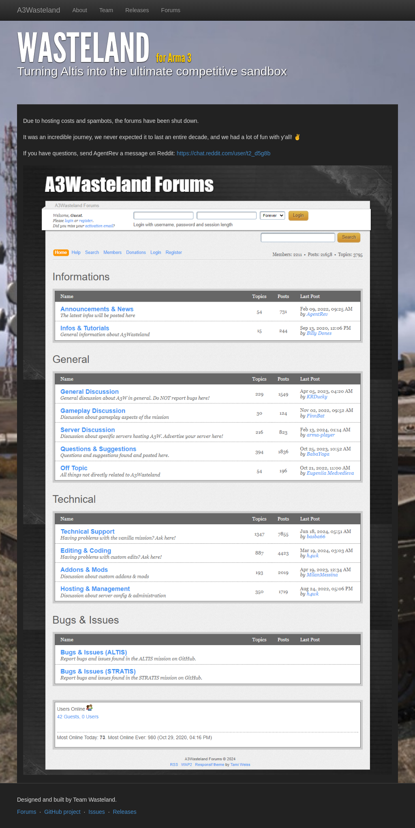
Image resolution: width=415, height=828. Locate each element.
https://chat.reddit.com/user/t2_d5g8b (223, 153)
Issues (96, 812)
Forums (170, 10)
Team (106, 10)
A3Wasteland (38, 10)
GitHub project (62, 812)
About (79, 10)
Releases (137, 10)
